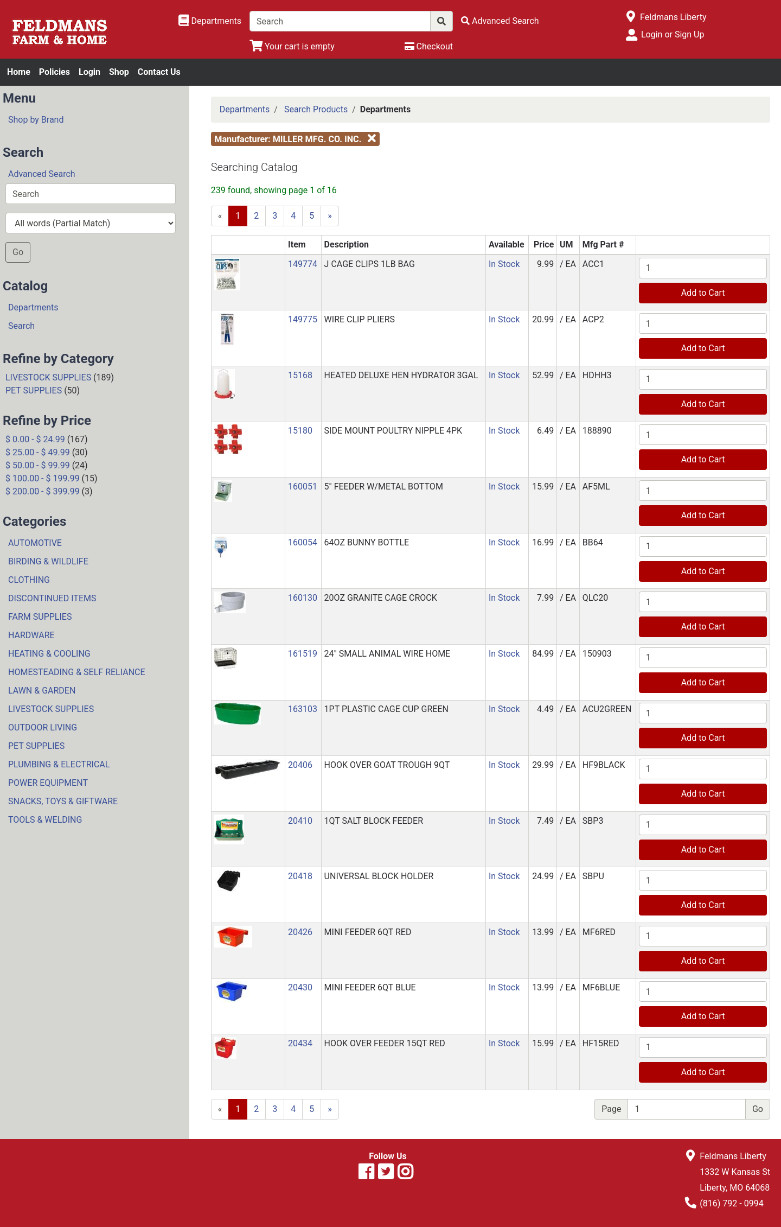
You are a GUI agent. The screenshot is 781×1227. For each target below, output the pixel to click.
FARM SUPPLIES (40, 617)
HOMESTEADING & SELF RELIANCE (76, 672)
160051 (302, 486)
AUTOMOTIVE (35, 543)
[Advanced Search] (500, 21)
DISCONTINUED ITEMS (52, 598)
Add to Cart (703, 293)
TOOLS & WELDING (45, 820)
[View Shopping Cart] (292, 46)
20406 (300, 765)
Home (18, 72)
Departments (33, 307)
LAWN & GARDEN (41, 690)
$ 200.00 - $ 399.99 (42, 491)
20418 (300, 876)
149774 (302, 264)
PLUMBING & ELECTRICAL (59, 764)
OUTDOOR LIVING (42, 727)
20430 (300, 987)
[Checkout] (429, 46)
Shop (119, 72)
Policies (54, 72)
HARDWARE (31, 635)
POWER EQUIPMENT (48, 783)
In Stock (504, 264)
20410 (300, 821)
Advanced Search (41, 174)
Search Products (316, 109)
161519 (302, 654)
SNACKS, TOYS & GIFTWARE (63, 801)
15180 (300, 430)
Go (17, 252)
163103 (302, 709)
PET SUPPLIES (33, 390)
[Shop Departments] (209, 21)
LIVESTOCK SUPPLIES (48, 377)
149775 (302, 319)
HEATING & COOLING (49, 654)
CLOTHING (29, 580)
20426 (300, 932)
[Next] (330, 216)
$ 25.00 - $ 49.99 (37, 452)
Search (21, 326)
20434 (300, 1043)
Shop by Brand (35, 120)
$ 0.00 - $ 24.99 (35, 439)
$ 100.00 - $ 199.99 (42, 478)
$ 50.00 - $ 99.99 (37, 465)
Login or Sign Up (672, 34)
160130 (302, 598)
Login (89, 72)
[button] (227, 273)
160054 (302, 542)
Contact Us (159, 72)
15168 (300, 375)
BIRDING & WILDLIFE (48, 561)
